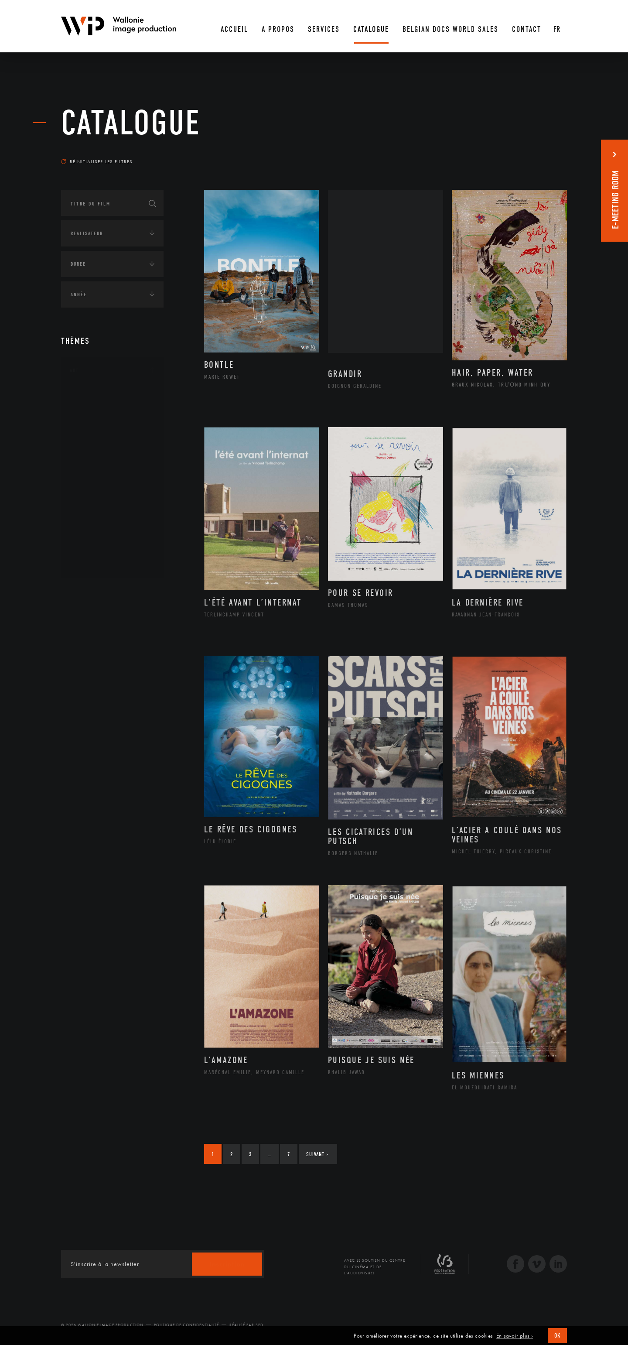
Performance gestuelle (113, 521)
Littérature (95, 466)
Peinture (91, 507)
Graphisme (94, 452)
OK (557, 1335)
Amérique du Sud (104, 647)
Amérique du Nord (106, 633)
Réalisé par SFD (246, 1325)
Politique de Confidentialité (186, 1325)
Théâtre (90, 563)
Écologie (82, 705)
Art (74, 370)
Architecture (98, 396)
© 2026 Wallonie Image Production (102, 1325)
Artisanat (93, 410)
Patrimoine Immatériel (112, 493)
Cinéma (89, 438)
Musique (91, 480)
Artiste (89, 424)
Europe (89, 675)
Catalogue (131, 123)
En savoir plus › (514, 1336)
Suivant (317, 1154)
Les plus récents (545, 153)
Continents (85, 593)
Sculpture (93, 549)
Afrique (90, 619)
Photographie (99, 535)
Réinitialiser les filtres (97, 161)
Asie (84, 661)
